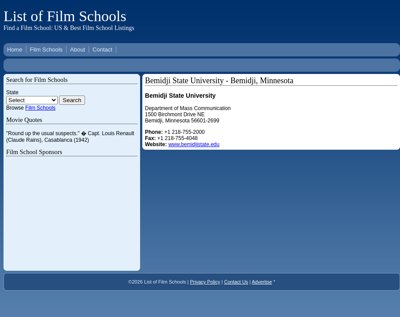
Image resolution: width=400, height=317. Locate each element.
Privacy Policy (205, 281)
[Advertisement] (272, 19)
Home (14, 49)
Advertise (262, 281)
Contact (102, 49)
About (77, 49)
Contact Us (236, 281)
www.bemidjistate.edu (193, 144)
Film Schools (46, 49)
